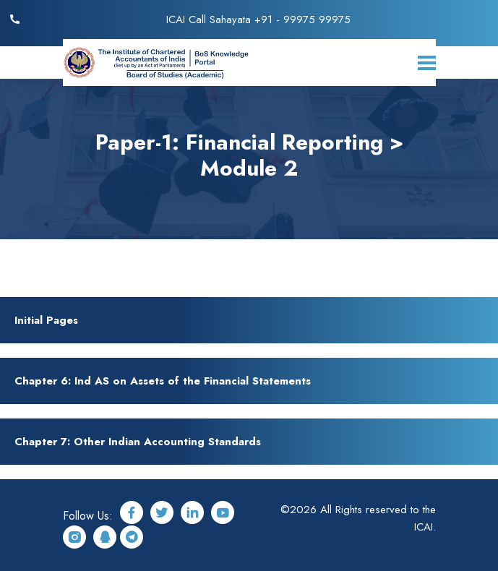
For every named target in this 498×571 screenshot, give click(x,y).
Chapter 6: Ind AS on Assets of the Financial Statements (162, 381)
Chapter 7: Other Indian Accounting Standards (137, 442)
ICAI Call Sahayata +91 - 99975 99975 (258, 19)
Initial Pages (46, 320)
